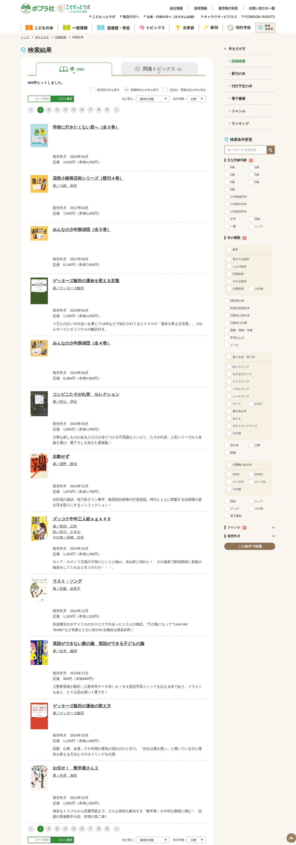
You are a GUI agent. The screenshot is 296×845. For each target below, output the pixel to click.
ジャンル (238, 111)
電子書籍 (238, 98)
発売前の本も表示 (108, 89)
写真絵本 (238, 274)
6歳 (232, 189)
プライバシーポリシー (187, 776)
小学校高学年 (238, 211)
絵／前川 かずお (103, 460)
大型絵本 (238, 288)
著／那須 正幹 (101, 455)
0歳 (232, 167)
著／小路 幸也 (101, 186)
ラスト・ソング (166, 443)
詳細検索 (60, 37)
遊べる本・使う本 (244, 357)
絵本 (235, 249)
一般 (233, 226)
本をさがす (42, 37)
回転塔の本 (237, 300)
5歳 (257, 182)
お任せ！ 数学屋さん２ (173, 577)
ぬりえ (237, 418)
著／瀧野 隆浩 (40, 449)
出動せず (37, 443)
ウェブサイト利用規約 (142, 776)
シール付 (238, 481)
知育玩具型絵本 (240, 308)
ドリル (234, 345)
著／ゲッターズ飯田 (42, 321)
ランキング (240, 123)
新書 (233, 452)
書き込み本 (240, 411)
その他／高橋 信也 (104, 464)
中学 (233, 219)
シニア (259, 226)
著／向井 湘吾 (162, 584)
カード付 (260, 481)
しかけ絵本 (240, 266)
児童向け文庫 (238, 322)
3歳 (257, 174)
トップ (25, 37)
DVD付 (259, 474)
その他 (259, 288)
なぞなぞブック (242, 374)
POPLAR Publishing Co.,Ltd (111, 835)
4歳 (232, 182)
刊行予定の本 (241, 86)
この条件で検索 (250, 546)
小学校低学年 (238, 196)
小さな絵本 (240, 281)
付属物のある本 (242, 464)
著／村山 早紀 (162, 321)
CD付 (236, 474)
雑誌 (233, 501)
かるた (259, 403)
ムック (259, 501)
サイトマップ (103, 776)
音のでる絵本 (241, 259)
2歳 (232, 174)
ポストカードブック (245, 425)
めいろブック (241, 366)
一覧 (201, 719)
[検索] (157, 796)
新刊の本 (238, 74)
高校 (257, 219)
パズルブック (241, 389)
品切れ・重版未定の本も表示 (188, 89)
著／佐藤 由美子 (164, 449)
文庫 (257, 445)
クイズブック (241, 381)
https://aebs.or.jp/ (185, 821)
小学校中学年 (238, 204)
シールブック (241, 396)
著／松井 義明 (40, 590)
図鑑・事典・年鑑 (241, 330)
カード (237, 403)
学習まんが (237, 337)
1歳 (257, 167)
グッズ (234, 508)
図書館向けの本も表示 (144, 89)
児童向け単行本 (240, 315)
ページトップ (291, 838)
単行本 (234, 445)
